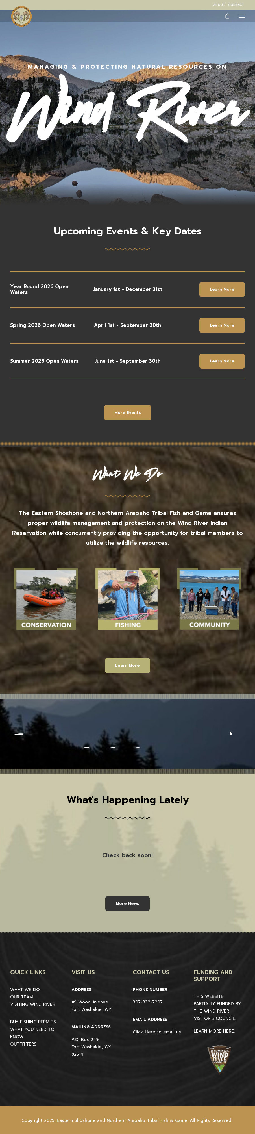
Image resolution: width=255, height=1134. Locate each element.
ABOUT (219, 5)
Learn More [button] (222, 289)
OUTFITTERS (23, 1044)
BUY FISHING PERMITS (33, 1022)
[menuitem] (219, 5)
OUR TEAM (21, 997)
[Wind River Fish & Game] (21, 16)
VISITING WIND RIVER (32, 1004)
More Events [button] (127, 413)
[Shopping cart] (225, 15)
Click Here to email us (157, 1032)
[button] (242, 15)
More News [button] (127, 904)
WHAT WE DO (25, 990)
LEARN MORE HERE (214, 1031)
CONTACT (236, 5)
